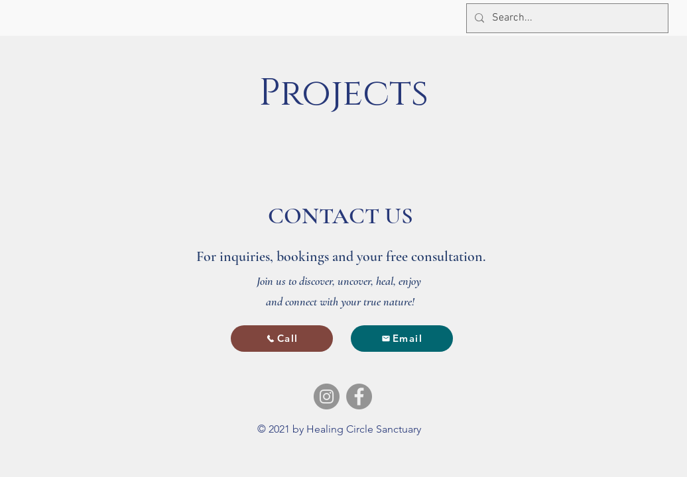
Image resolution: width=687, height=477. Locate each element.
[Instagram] (327, 396)
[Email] (402, 338)
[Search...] (566, 18)
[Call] (282, 338)
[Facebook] (359, 396)
